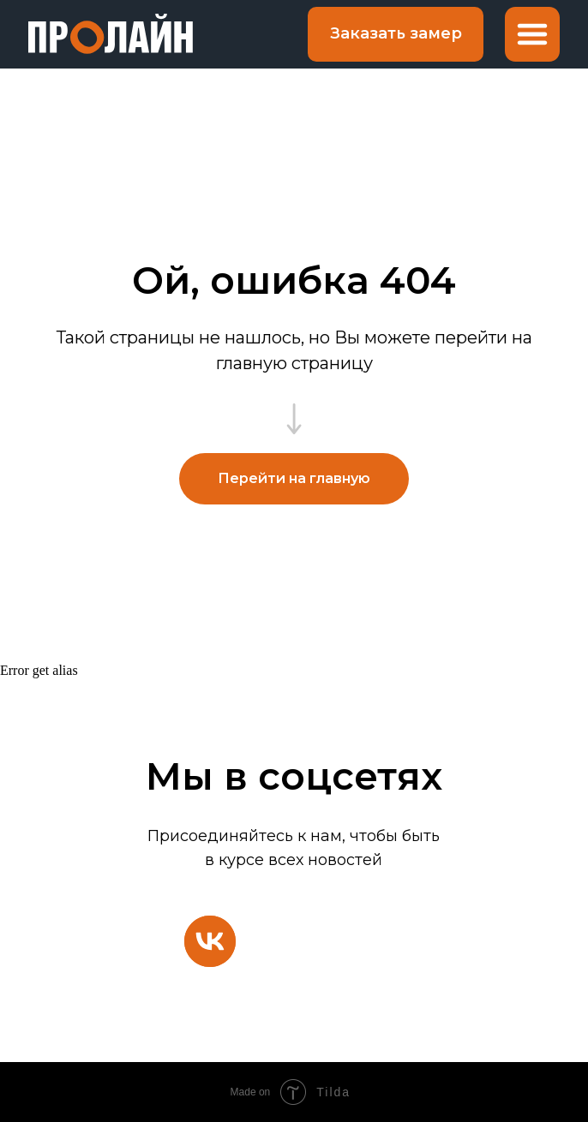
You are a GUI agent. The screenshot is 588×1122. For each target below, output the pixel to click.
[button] (395, 34)
